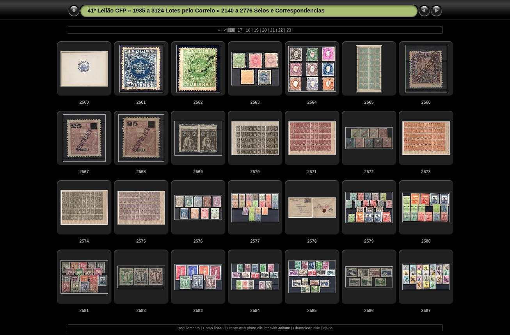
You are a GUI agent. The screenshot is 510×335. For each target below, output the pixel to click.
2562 (198, 102)
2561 (141, 102)
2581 (84, 310)
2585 (311, 310)
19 (256, 30)
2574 (84, 241)
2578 (311, 241)
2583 (198, 310)
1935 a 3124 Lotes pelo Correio (174, 10)
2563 (254, 102)
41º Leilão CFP (107, 10)
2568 (141, 171)
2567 (84, 171)
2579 (368, 241)
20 (264, 30)
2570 (254, 171)
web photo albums (254, 328)
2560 (84, 102)
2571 (311, 171)
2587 (425, 310)
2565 (368, 102)
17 (239, 30)
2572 (368, 171)
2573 (425, 171)
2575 (141, 241)
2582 (141, 310)
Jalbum (284, 328)
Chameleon (302, 328)
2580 (425, 241)
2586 (368, 310)
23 (288, 30)
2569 (198, 171)
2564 (311, 102)
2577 (254, 241)
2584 (254, 310)
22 (280, 30)
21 (272, 30)
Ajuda (328, 328)
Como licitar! (213, 328)
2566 (425, 102)
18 (248, 30)
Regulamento (189, 328)
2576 (198, 241)
